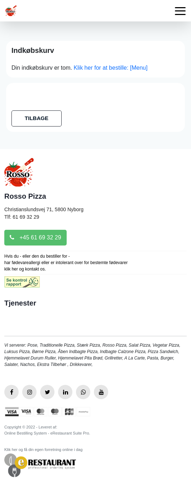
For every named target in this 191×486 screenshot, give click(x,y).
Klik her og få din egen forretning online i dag (43, 449)
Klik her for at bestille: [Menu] (110, 68)
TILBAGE (36, 118)
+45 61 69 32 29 (35, 237)
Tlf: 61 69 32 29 (21, 217)
